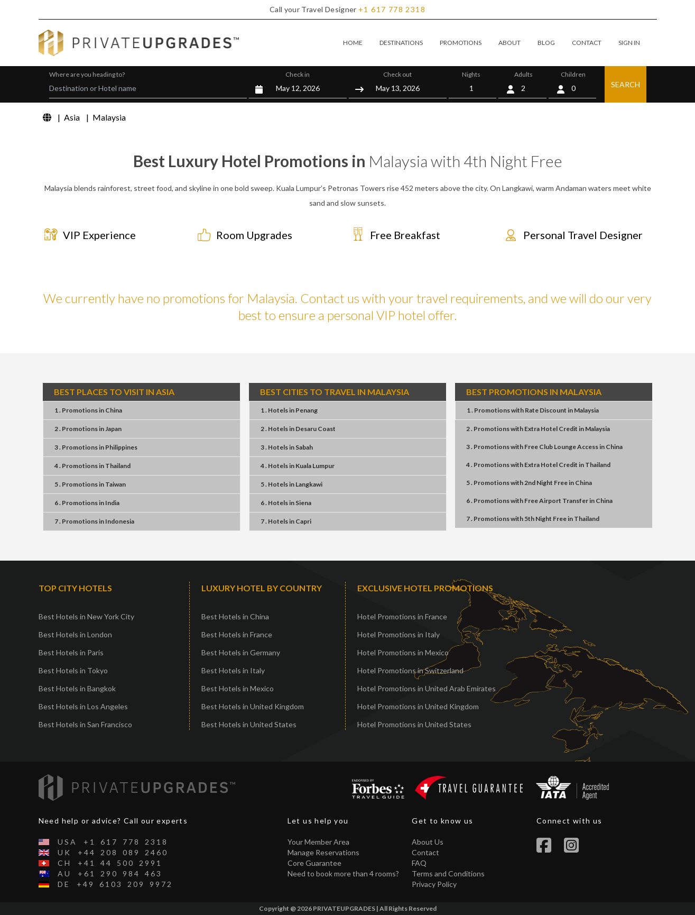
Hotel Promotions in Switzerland (410, 670)
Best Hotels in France (236, 634)
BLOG (546, 43)
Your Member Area (318, 841)
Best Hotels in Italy (233, 670)
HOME (353, 43)
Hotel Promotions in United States (414, 724)
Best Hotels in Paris (71, 652)
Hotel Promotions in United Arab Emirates (426, 688)
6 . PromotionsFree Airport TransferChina (539, 501)
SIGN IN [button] (629, 43)
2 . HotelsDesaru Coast (298, 429)
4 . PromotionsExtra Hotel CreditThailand (538, 465)
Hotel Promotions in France (402, 616)
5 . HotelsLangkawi (291, 484)
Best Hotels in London (75, 634)
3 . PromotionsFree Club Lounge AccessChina (544, 447)
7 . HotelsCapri (286, 521)
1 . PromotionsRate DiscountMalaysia (533, 410)
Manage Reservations (323, 852)
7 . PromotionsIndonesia (94, 521)
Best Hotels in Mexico (237, 688)
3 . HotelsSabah (287, 447)
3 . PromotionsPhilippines (95, 447)
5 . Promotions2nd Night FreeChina (529, 483)
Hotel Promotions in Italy (398, 634)
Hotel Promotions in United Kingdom (418, 706)
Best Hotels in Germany (240, 652)
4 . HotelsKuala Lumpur (298, 466)
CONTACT (586, 43)
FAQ (419, 862)
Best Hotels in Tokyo (73, 670)
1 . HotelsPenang (289, 410)
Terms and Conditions (448, 873)
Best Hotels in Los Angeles (83, 706)
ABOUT (509, 43)
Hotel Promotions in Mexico (403, 652)
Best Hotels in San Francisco (85, 724)
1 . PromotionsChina (88, 410)
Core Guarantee (314, 862)
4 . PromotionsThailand (92, 466)
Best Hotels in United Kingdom (252, 706)
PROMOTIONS (460, 43)
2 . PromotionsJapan (88, 429)
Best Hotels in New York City (86, 616)
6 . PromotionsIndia (86, 503)
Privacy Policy (434, 884)
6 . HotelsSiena (286, 503)
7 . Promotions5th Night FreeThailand (532, 519)
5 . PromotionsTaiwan (90, 484)
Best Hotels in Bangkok (77, 688)
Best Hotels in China (235, 616)
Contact (425, 852)
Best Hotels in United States (248, 724)
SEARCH (625, 84)
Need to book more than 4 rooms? (343, 873)
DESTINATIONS (401, 43)
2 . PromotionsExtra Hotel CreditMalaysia (538, 429)
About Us (427, 841)
